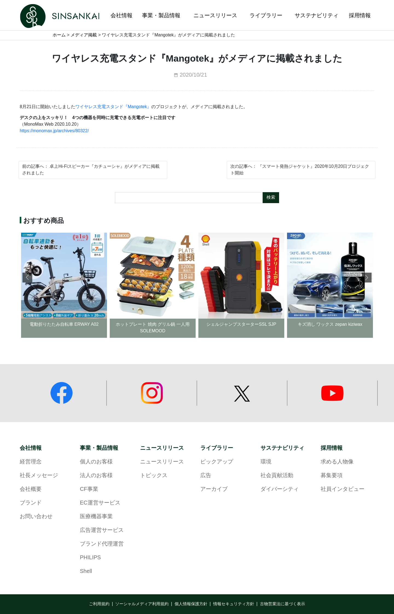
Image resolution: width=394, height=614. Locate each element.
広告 (205, 475)
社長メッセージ (39, 475)
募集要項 (332, 475)
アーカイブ (214, 489)
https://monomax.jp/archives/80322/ (54, 131)
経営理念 (31, 462)
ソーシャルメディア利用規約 (142, 604)
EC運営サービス (100, 503)
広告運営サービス (102, 530)
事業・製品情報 (99, 448)
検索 (270, 197)
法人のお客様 (96, 475)
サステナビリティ (282, 448)
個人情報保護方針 (191, 604)
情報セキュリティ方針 (233, 604)
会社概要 (31, 489)
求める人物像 (337, 462)
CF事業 (89, 489)
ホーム (59, 35)
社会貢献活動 (276, 475)
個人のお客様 (96, 462)
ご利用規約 (99, 604)
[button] (367, 278)
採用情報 (332, 448)
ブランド (31, 503)
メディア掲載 (84, 35)
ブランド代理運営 (102, 544)
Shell (86, 571)
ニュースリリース (162, 448)
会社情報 (31, 448)
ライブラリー (216, 448)
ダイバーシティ (279, 489)
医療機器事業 (96, 517)
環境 (265, 462)
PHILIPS (90, 558)
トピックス (153, 475)
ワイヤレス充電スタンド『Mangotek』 (113, 107)
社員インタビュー (342, 489)
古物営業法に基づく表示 (282, 604)
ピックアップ (216, 462)
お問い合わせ (36, 517)
